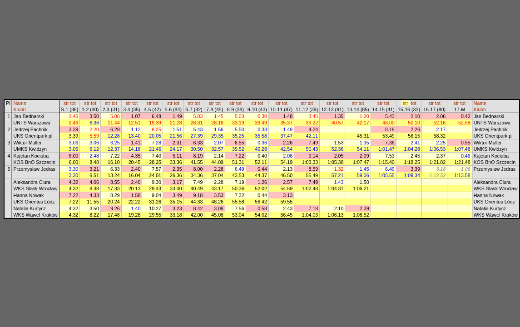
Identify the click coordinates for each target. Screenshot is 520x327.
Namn (19, 103)
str (66, 103)
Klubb (19, 109)
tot (73, 103)
